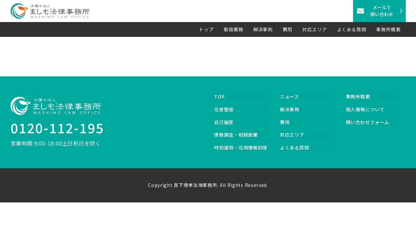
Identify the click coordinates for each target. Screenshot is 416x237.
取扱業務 (233, 29)
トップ (206, 29)
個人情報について (365, 109)
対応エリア (314, 29)
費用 (287, 29)
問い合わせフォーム (367, 122)
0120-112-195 (57, 127)
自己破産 (224, 122)
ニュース (289, 96)
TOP (219, 96)
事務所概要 (388, 29)
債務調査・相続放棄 (236, 134)
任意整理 (224, 109)
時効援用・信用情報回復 (240, 147)
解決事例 (263, 29)
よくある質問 (351, 29)
